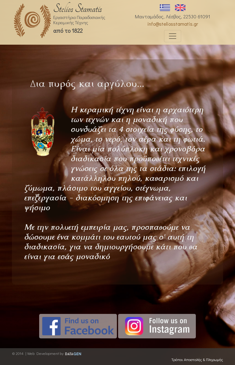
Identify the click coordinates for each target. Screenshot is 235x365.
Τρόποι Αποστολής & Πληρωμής (197, 359)
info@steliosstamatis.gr (172, 23)
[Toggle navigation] (172, 36)
